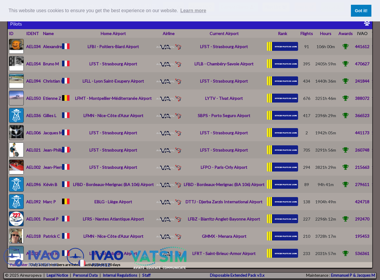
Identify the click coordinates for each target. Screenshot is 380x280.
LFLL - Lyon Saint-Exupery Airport (113, 81)
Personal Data (85, 275)
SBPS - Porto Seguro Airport (224, 115)
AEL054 (33, 63)
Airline (169, 33)
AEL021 (33, 149)
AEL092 (33, 201)
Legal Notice (57, 275)
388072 (362, 98)
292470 (362, 218)
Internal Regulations (120, 275)
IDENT (32, 33)
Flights (306, 33)
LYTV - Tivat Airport (224, 98)
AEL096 (33, 184)
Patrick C (51, 236)
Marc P (49, 201)
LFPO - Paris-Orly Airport (224, 167)
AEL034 (33, 46)
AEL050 (33, 98)
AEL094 (33, 81)
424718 (362, 201)
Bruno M (51, 63)
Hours (325, 33)
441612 (362, 46)
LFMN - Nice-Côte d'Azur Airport (113, 115)
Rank (282, 33)
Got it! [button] (361, 10)
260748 (362, 149)
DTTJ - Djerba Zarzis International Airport (224, 201)
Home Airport (113, 33)
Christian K (53, 81)
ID (11, 33)
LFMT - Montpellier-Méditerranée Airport (113, 98)
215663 (362, 167)
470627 (362, 63)
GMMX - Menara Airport (224, 236)
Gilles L (49, 115)
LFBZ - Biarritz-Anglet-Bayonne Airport (224, 218)
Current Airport (224, 33)
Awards (345, 33)
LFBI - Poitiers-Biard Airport (113, 46)
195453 (362, 236)
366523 (362, 115)
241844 (362, 81)
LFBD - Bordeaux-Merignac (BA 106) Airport (113, 184)
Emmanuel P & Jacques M (353, 275)
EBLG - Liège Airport (113, 201)
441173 (362, 132)
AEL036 (33, 115)
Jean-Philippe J (57, 149)
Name (48, 33)
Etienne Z (52, 98)
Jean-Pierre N (55, 167)
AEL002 (33, 167)
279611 (362, 184)
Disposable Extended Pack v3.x (237, 275)
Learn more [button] (193, 10)
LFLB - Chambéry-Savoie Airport (224, 63)
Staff (146, 275)
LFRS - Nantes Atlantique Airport (113, 218)
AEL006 (33, 132)
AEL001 (33, 218)
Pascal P (50, 218)
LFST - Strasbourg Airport (224, 46)
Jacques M (53, 132)
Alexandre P (54, 46)
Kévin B (50, 184)
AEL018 (33, 236)
